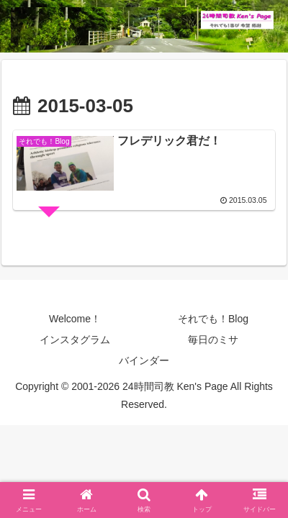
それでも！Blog (213, 318)
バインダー (144, 360)
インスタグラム (75, 339)
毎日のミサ (213, 339)
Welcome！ (75, 318)
